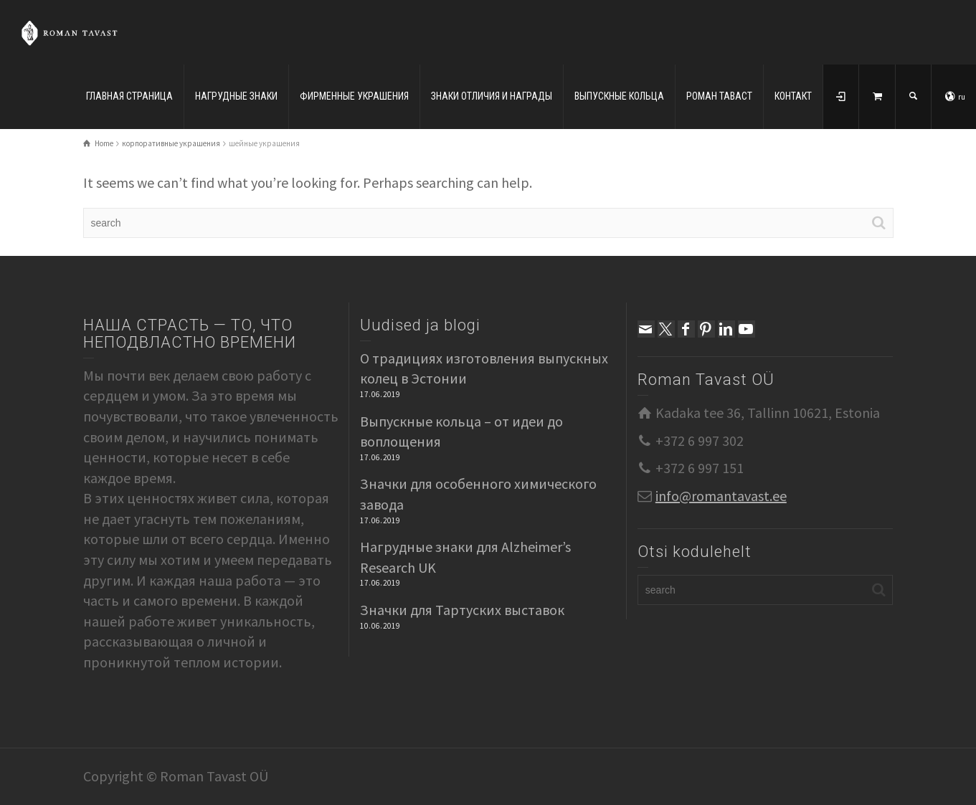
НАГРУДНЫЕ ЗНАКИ (236, 96)
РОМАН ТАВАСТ (719, 96)
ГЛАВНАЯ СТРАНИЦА (129, 96)
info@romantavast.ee (721, 496)
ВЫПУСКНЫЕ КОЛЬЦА (619, 96)
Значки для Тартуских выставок (462, 610)
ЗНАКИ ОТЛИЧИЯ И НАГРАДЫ (491, 96)
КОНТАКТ (793, 96)
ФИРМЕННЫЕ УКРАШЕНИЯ (354, 96)
